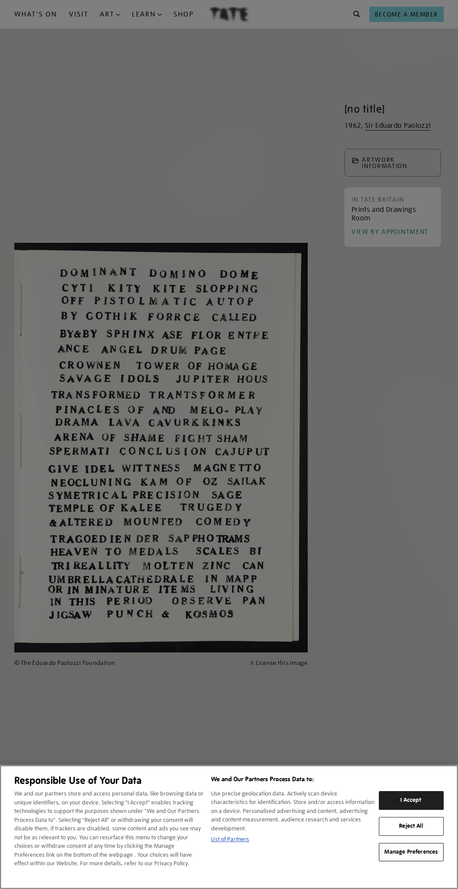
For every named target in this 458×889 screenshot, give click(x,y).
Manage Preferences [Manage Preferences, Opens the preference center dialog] (411, 852)
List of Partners (230, 839)
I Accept (410, 800)
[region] (229, 827)
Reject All (411, 826)
